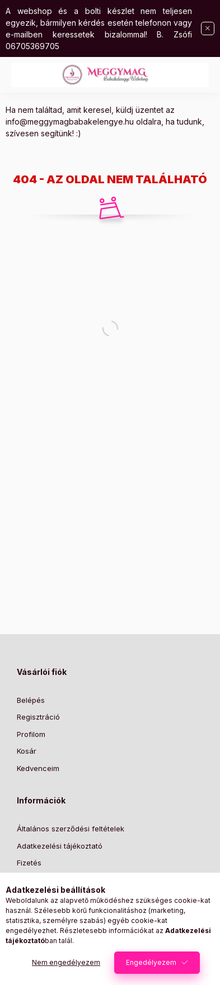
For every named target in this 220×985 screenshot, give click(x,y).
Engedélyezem (151, 962)
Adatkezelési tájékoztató (59, 845)
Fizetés (29, 862)
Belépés (31, 700)
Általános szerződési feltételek (70, 828)
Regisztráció (38, 716)
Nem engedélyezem (66, 962)
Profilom (31, 734)
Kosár (26, 750)
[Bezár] (207, 28)
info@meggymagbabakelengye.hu (70, 121)
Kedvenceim (38, 768)
